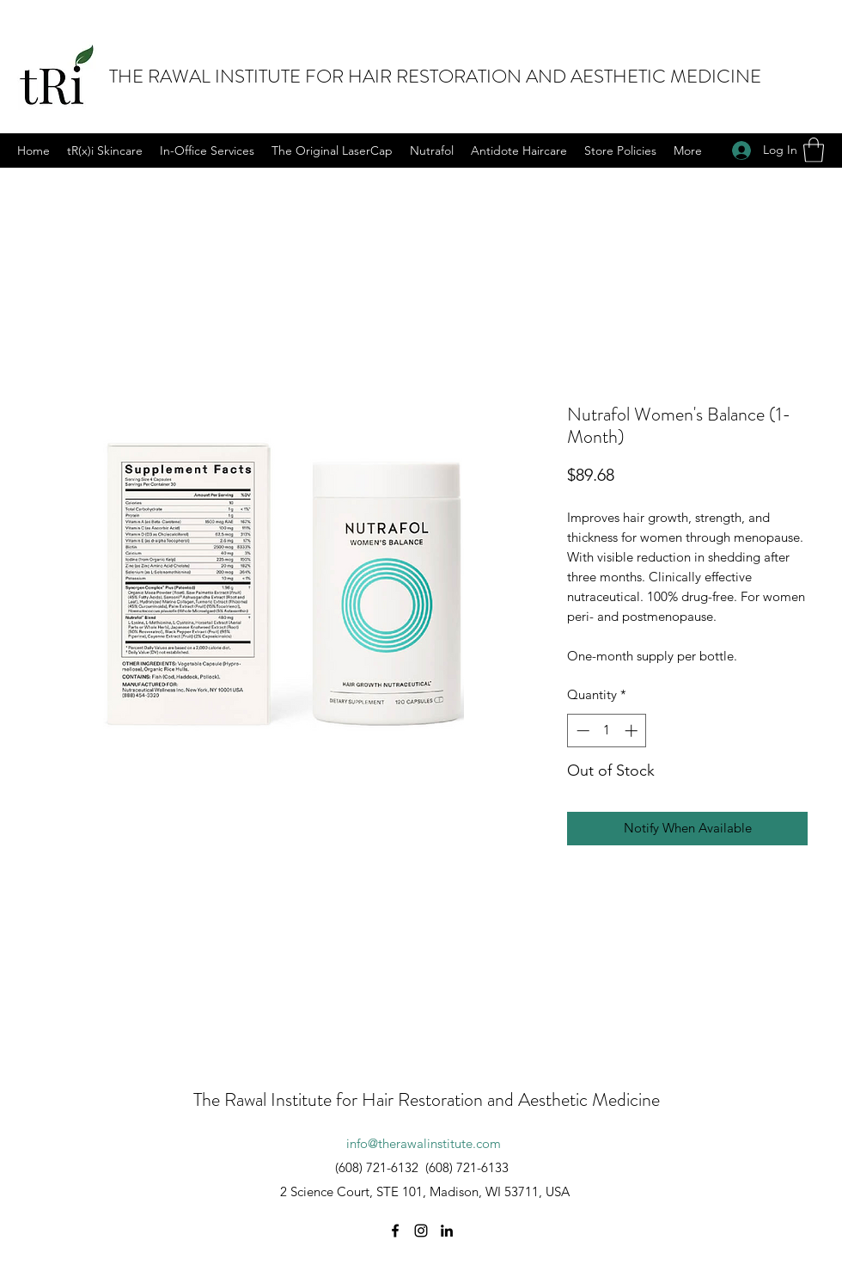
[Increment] (632, 730)
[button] (813, 150)
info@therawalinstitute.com (423, 1143)
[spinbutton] (607, 730)
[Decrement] (581, 730)
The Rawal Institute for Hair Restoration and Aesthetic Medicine (426, 1099)
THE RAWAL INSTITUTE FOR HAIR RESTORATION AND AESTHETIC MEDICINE (435, 76)
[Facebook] (395, 1230)
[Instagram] (421, 1230)
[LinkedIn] (446, 1230)
